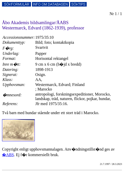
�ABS (8, 155)
